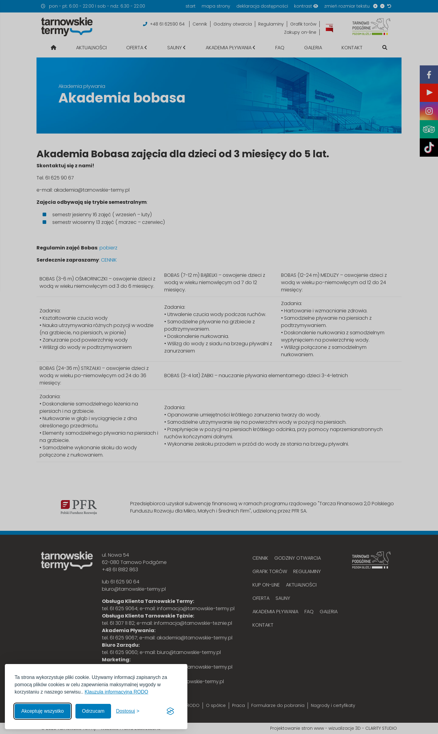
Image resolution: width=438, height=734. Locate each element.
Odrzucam (93, 711)
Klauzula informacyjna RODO (116, 691)
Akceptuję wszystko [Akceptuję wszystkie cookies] (42, 711)
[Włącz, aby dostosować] (127, 711)
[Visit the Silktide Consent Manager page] (170, 711)
